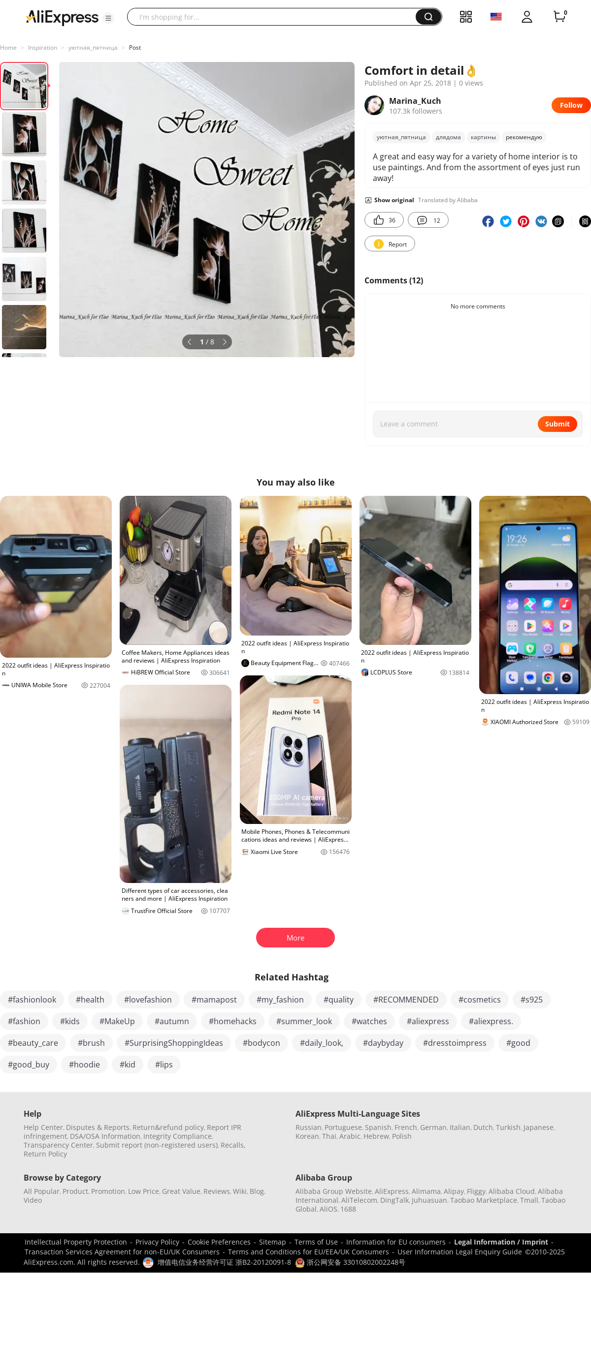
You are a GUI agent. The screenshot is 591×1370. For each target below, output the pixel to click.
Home (8, 47)
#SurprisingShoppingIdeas (174, 1042)
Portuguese (343, 1127)
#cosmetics (480, 999)
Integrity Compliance (177, 1136)
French (405, 1127)
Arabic (350, 1136)
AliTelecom (359, 1200)
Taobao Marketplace (483, 1200)
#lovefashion (148, 999)
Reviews (216, 1191)
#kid (127, 1064)
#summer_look (304, 1021)
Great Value (181, 1191)
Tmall (529, 1200)
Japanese (539, 1127)
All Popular (42, 1191)
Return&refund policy (168, 1127)
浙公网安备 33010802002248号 (350, 1262)
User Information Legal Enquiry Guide (459, 1251)
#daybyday (383, 1042)
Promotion (108, 1191)
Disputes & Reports (98, 1127)
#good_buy (28, 1064)
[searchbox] (275, 16)
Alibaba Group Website (334, 1191)
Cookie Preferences (219, 1242)
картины (483, 137)
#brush (91, 1042)
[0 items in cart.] (559, 17)
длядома (448, 137)
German (433, 1127)
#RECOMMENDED (406, 999)
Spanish (378, 1127)
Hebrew (376, 1136)
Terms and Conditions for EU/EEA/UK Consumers (308, 1251)
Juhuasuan (429, 1200)
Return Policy (45, 1153)
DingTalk (394, 1200)
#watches (369, 1021)
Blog (257, 1191)
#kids (70, 1021)
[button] (108, 18)
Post (135, 47)
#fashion (24, 1021)
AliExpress (392, 1191)
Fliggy (476, 1191)
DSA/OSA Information (105, 1136)
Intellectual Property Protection (76, 1242)
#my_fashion (280, 999)
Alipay (454, 1191)
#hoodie (84, 1064)
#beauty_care (33, 1042)
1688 (348, 1209)
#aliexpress (428, 1021)
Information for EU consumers (396, 1242)
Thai (329, 1136)
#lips (164, 1064)
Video (33, 1200)
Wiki (240, 1191)
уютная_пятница (93, 47)
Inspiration (42, 47)
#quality (339, 999)
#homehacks (233, 1021)
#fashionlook (32, 999)
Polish (402, 1136)
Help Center (43, 1127)
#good (518, 1042)
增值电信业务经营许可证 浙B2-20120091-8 (224, 1262)
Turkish (508, 1127)
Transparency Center (58, 1145)
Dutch (483, 1127)
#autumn (172, 1021)
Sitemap (272, 1242)
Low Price (143, 1191)
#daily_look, (321, 1042)
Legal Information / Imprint (501, 1242)
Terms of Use (316, 1242)
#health (90, 999)
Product (75, 1191)
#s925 (532, 999)
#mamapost (214, 999)
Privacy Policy (157, 1242)
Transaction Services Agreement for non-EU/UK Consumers (122, 1251)
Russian (309, 1127)
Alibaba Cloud (512, 1191)
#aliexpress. (491, 1021)
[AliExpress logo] (62, 17)
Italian (460, 1127)
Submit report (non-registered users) (157, 1145)
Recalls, (233, 1145)
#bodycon (261, 1042)
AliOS (328, 1209)
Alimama (426, 1191)
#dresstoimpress (455, 1042)
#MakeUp (117, 1021)
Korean (307, 1136)
